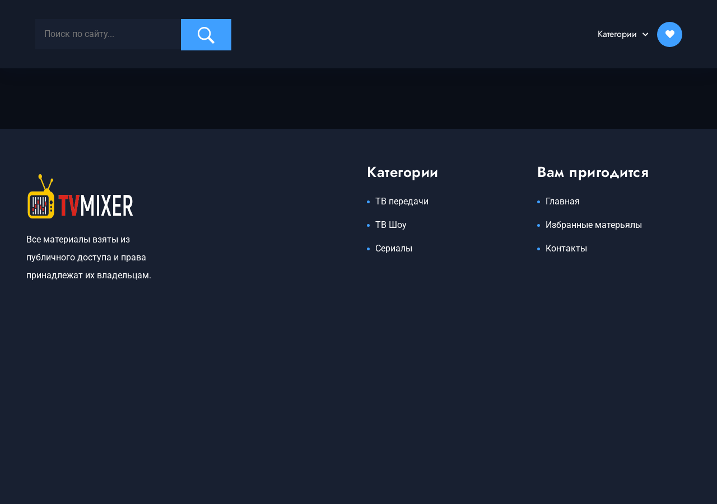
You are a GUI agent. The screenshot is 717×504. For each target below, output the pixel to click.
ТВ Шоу (391, 225)
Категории (617, 33)
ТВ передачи (402, 201)
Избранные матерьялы (594, 225)
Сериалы (393, 248)
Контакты (566, 248)
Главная (563, 201)
